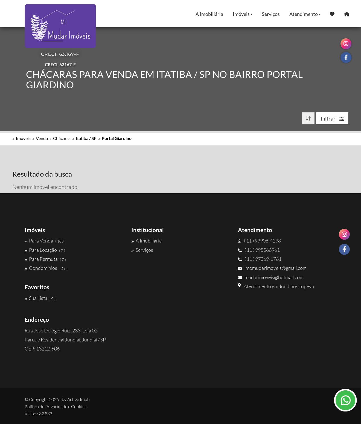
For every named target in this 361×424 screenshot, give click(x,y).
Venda (42, 138)
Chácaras (62, 138)
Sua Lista (40, 298)
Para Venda (45, 241)
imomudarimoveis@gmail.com (272, 268)
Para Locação (45, 250)
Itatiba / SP (86, 138)
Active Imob (78, 399)
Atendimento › (304, 14)
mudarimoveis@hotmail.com (271, 277)
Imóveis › (242, 14)
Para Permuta (45, 259)
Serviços (271, 14)
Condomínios (46, 268)
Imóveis (23, 138)
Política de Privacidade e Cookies (55, 406)
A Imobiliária (209, 14)
